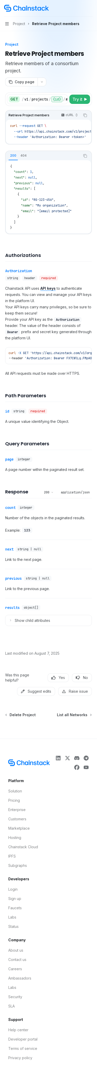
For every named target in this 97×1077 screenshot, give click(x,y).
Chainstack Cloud (23, 847)
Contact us (17, 959)
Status (13, 926)
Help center (18, 1030)
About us (15, 950)
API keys (48, 288)
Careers (15, 969)
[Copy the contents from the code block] (85, 115)
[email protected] (54, 211)
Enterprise (17, 809)
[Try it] (79, 99)
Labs (12, 917)
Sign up (14, 898)
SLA (11, 1006)
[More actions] (90, 8)
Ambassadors (19, 978)
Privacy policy (20, 1058)
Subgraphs (17, 865)
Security (15, 997)
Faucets (15, 908)
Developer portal (23, 1039)
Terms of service (22, 1048)
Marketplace (19, 828)
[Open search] (80, 8)
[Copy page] (21, 82)
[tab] (13, 155)
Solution (15, 791)
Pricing (14, 800)
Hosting (14, 837)
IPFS (12, 856)
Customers (17, 819)
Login (13, 889)
